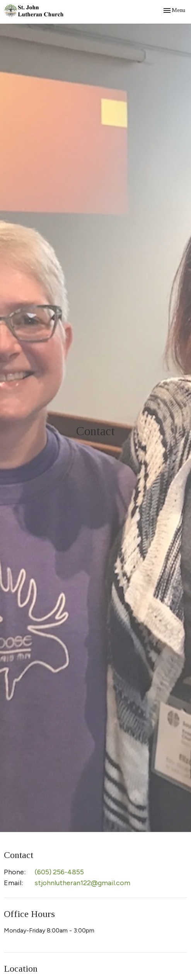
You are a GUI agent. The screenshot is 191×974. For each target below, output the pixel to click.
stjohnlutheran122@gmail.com (82, 883)
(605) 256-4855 (59, 872)
